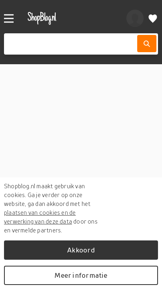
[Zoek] (146, 43)
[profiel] (135, 18)
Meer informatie (80, 275)
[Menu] (9, 18)
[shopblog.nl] (68, 18)
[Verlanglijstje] (153, 18)
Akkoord (80, 250)
